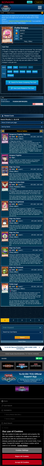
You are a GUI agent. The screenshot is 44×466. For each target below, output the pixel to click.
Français (22, 71)
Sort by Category (10, 418)
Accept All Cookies (22, 462)
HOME (2, 12)
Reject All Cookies (22, 456)
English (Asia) (23, 67)
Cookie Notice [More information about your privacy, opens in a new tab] (22, 445)
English (10, 71)
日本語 (9, 67)
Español (35, 71)
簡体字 (30, 67)
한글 (15, 67)
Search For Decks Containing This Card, (20, 21)
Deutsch (16, 71)
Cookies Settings (22, 450)
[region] (22, 445)
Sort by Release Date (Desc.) (13, 414)
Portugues (10, 75)
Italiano (29, 71)
